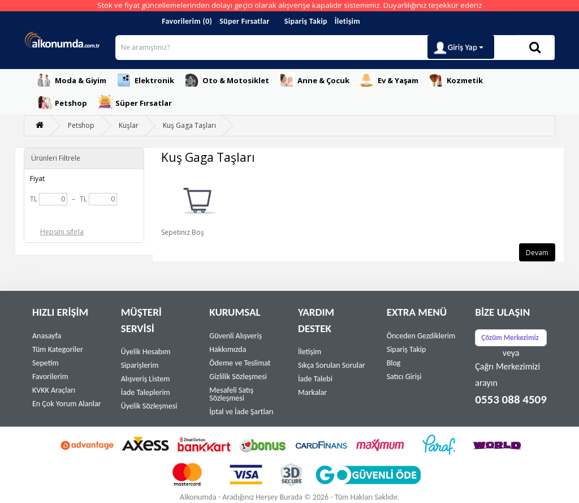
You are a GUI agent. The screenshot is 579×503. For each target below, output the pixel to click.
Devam (537, 252)
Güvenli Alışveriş (235, 336)
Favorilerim (50, 376)
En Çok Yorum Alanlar (66, 404)
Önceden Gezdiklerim (421, 336)
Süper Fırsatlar (244, 21)
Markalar (312, 392)
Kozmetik (456, 79)
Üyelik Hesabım (146, 351)
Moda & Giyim (72, 79)
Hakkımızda (227, 349)
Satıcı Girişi (404, 376)
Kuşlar (129, 125)
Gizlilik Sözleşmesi (238, 376)
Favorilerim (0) (187, 21)
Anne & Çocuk (314, 79)
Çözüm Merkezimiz (510, 337)
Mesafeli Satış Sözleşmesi (231, 394)
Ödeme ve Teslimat (239, 363)
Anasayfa (46, 336)
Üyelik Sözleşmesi (149, 406)
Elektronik (146, 79)
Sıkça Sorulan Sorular (331, 365)
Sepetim (45, 363)
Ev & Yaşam (389, 79)
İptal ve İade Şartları (241, 411)
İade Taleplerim (145, 392)
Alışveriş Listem (145, 379)
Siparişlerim (140, 365)
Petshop (62, 102)
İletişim (347, 21)
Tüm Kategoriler (57, 349)
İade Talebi (315, 379)
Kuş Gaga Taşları (189, 125)
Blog (394, 363)
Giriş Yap (458, 47)
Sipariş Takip (305, 21)
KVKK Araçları (53, 390)
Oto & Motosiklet (227, 79)
